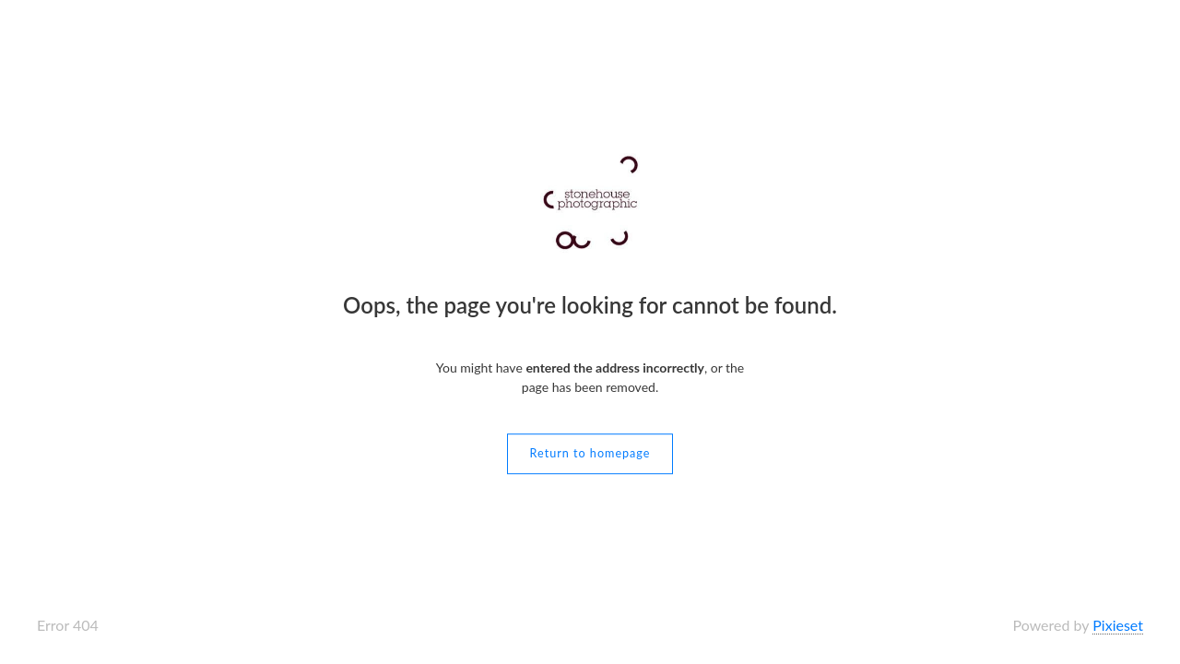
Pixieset (1117, 625)
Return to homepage (590, 453)
